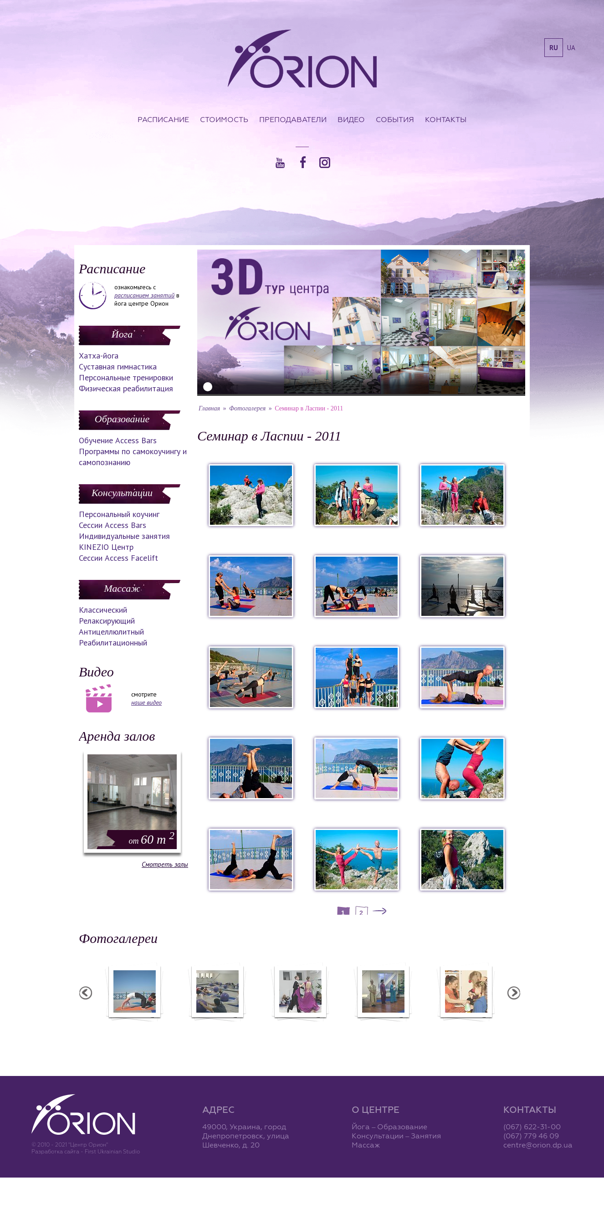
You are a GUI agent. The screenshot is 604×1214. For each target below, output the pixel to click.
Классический (103, 609)
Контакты (445, 119)
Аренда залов (117, 735)
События (395, 119)
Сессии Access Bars (112, 525)
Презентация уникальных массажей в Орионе (388, 1031)
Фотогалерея (247, 408)
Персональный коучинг (119, 514)
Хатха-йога (98, 355)
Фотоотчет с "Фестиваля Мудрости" (222, 1031)
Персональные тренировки (126, 377)
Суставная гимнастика (118, 366)
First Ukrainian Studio (112, 1151)
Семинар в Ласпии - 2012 (139, 1027)
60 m (151, 839)
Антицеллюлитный (111, 631)
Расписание (163, 119)
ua (571, 47)
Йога (122, 334)
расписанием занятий (144, 295)
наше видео (146, 702)
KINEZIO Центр (106, 547)
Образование (122, 419)
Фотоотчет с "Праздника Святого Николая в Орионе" (305, 1031)
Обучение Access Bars (118, 440)
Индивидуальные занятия (124, 536)
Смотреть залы (165, 864)
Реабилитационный (113, 642)
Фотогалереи (118, 938)
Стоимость (224, 119)
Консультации (122, 492)
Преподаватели (293, 119)
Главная (209, 408)
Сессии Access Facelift (118, 558)
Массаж (122, 588)
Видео (351, 119)
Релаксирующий (107, 620)
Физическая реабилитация (126, 388)
